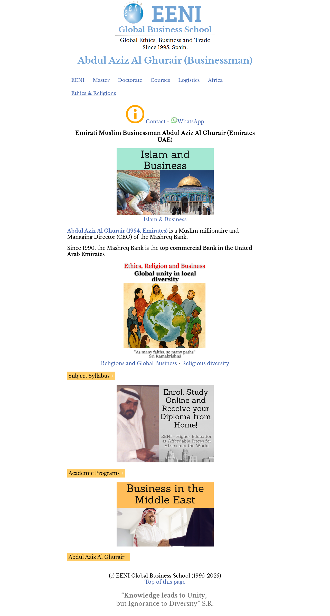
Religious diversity (205, 363)
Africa (215, 80)
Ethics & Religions (93, 93)
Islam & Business (165, 219)
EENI (78, 80)
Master (101, 80)
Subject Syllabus (89, 376)
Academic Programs (94, 473)
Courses (160, 80)
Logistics (189, 80)
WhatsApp (187, 121)
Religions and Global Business (139, 363)
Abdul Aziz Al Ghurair (97, 557)
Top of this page (165, 582)
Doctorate (130, 80)
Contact (155, 121)
